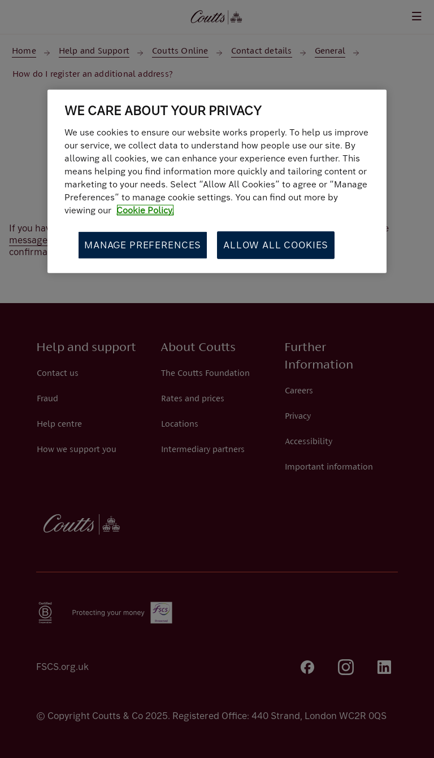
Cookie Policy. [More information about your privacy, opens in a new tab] (145, 210)
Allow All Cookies (275, 244)
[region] (217, 181)
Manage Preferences (142, 244)
